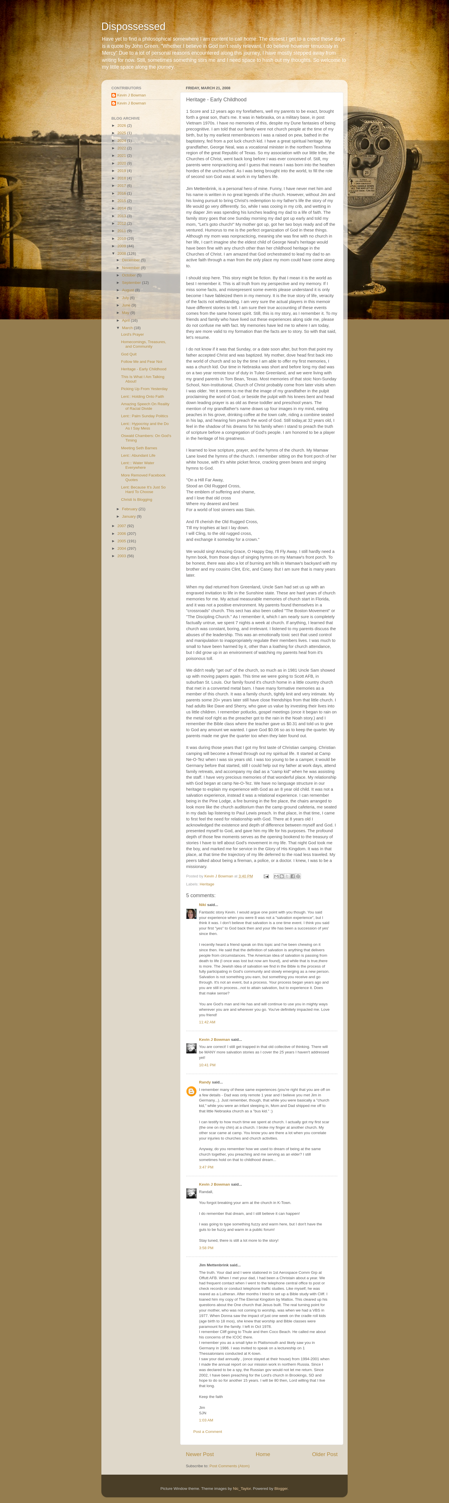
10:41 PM (207, 1065)
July (126, 298)
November (131, 268)
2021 (122, 155)
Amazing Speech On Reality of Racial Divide (145, 406)
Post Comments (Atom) (230, 1466)
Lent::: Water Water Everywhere (137, 465)
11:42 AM (207, 1022)
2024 (122, 141)
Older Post (325, 1454)
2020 (122, 163)
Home (263, 1454)
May (126, 313)
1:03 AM (206, 1420)
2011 (122, 231)
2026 (122, 125)
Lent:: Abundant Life (138, 455)
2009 (122, 246)
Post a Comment (207, 1431)
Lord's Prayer (132, 334)
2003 (122, 556)
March (128, 328)
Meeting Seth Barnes (139, 448)
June (126, 305)
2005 (122, 541)
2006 (122, 533)
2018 (122, 178)
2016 (122, 193)
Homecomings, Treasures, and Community (143, 344)
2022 (122, 148)
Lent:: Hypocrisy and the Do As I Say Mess (145, 426)
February (130, 509)
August (128, 290)
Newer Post (200, 1454)
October (129, 275)
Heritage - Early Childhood (143, 369)
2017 (122, 185)
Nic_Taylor (242, 1488)
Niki (202, 905)
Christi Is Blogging (136, 499)
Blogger (280, 1488)
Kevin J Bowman (214, 1039)
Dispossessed (133, 26)
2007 (122, 526)
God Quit (129, 354)
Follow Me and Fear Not (141, 361)
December (131, 260)
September (132, 282)
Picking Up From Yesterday (144, 389)
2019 (122, 171)
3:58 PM (206, 1248)
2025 (122, 133)
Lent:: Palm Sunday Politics (144, 416)
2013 (122, 216)
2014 (122, 208)
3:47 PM (206, 1167)
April (126, 320)
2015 (122, 201)
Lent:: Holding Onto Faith (142, 396)
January (129, 516)
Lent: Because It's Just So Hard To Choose (143, 489)
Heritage (207, 884)
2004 (122, 548)
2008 (122, 253)
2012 (122, 223)
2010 (122, 238)
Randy (205, 1082)
